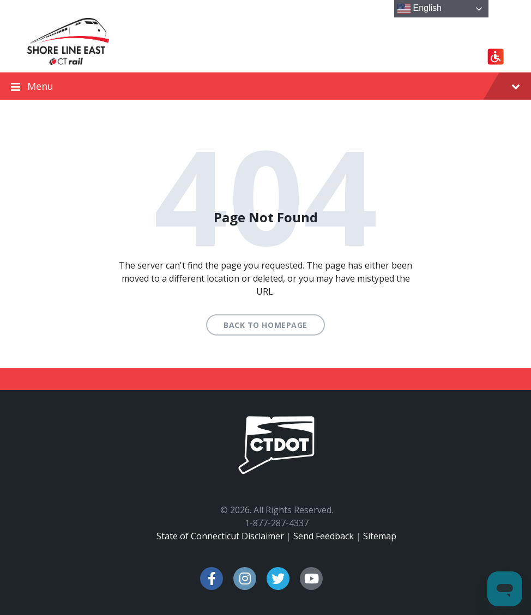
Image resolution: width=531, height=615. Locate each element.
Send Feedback (323, 536)
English (419, 8)
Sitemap (379, 536)
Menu (265, 87)
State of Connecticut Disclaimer (220, 536)
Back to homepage (265, 325)
